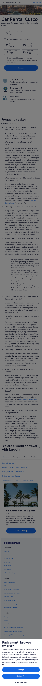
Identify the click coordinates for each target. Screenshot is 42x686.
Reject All (21, 676)
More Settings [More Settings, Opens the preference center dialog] (21, 682)
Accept (21, 670)
